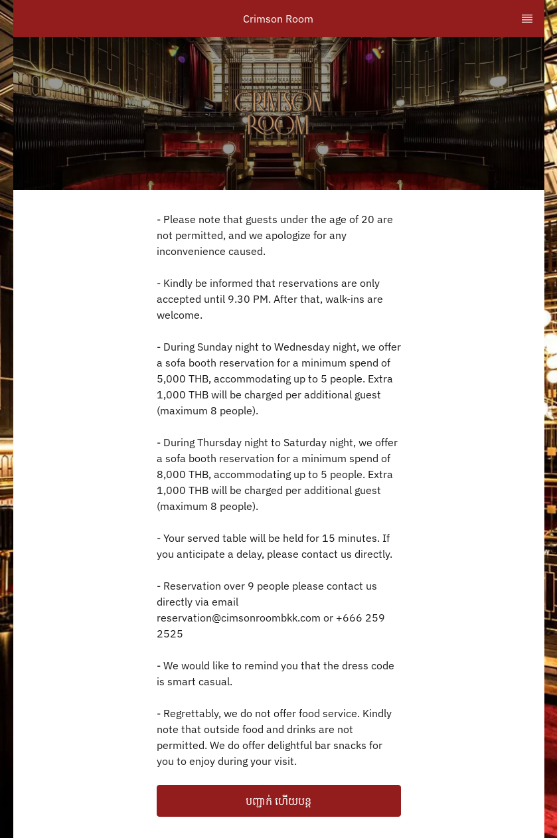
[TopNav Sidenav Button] (527, 18)
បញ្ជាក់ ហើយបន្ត (278, 800)
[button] (279, 801)
